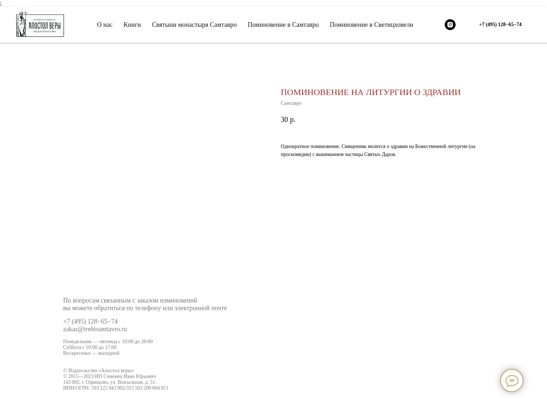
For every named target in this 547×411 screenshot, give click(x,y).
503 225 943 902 (108, 388)
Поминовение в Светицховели (371, 24)
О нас (104, 24)
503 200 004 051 (151, 388)
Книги (132, 24)
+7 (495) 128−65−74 (90, 321)
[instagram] (450, 24)
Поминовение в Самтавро (283, 24)
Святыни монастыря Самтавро (194, 24)
